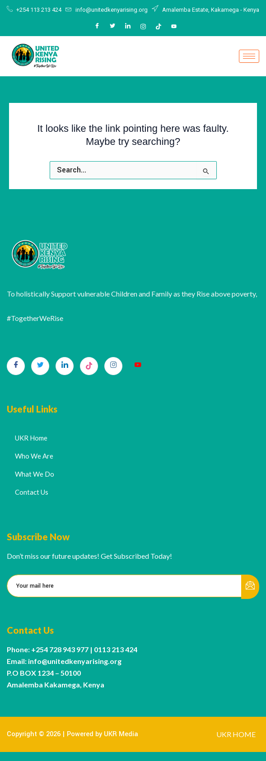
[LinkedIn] (128, 26)
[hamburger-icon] (249, 56)
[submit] (250, 587)
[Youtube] (174, 26)
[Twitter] (112, 26)
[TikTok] (89, 366)
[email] (124, 586)
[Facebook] (97, 26)
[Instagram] (143, 26)
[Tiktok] (158, 26)
